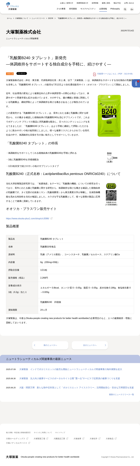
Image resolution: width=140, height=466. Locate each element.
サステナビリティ (88, 8)
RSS (9, 74)
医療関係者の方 (82, 2)
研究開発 (73, 8)
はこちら (115, 74)
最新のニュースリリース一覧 (121, 394)
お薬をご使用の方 (66, 2)
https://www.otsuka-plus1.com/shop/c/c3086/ (27, 218)
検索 (125, 9)
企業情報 (103, 8)
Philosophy (115, 8)
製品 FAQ (117, 2)
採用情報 (95, 2)
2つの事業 (61, 8)
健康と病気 (106, 2)
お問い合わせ (129, 2)
